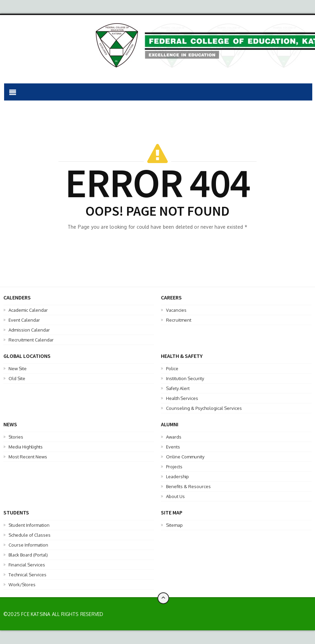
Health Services (182, 398)
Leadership (177, 476)
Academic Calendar (28, 310)
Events (173, 447)
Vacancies (176, 310)
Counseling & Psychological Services (204, 408)
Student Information (29, 525)
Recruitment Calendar (31, 340)
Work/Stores (22, 584)
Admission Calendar (29, 330)
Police (172, 368)
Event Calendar (24, 320)
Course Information (28, 545)
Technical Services (27, 574)
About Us (175, 496)
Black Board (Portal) (28, 555)
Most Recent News (28, 456)
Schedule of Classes (30, 535)
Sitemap (174, 525)
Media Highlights (26, 447)
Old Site (17, 378)
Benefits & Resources (188, 486)
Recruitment (178, 320)
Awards (173, 437)
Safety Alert (178, 388)
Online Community (185, 456)
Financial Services (27, 564)
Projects (174, 466)
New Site (18, 368)
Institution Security (185, 378)
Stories (16, 437)
